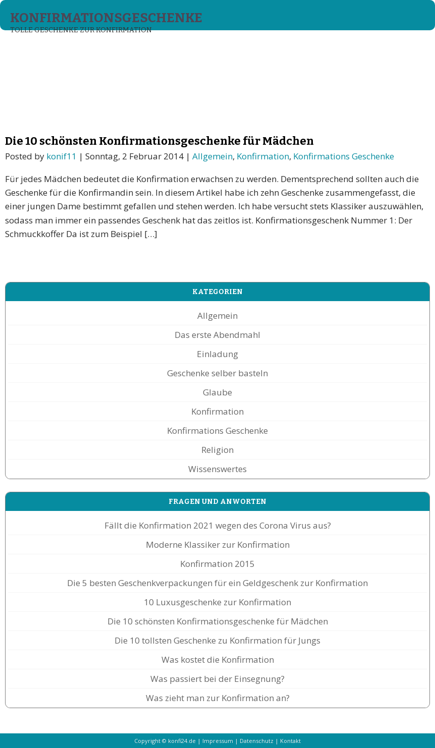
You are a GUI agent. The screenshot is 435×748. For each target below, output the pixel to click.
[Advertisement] (183, 96)
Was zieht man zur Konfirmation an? (218, 698)
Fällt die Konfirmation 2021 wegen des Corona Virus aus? (217, 525)
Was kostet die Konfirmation (217, 659)
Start (24, 48)
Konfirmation (263, 156)
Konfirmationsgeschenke (106, 18)
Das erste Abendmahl (217, 334)
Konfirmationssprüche (213, 48)
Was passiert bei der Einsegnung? (217, 678)
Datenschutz (257, 740)
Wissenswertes (217, 469)
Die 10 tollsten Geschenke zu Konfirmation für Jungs (217, 640)
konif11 (61, 156)
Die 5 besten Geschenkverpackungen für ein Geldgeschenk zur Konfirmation (217, 583)
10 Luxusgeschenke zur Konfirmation (217, 602)
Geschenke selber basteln (217, 373)
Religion (217, 449)
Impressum (217, 740)
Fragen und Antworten (322, 48)
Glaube (217, 392)
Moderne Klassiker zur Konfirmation (218, 544)
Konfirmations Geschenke (100, 48)
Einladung (217, 354)
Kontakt (290, 740)
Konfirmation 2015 (217, 563)
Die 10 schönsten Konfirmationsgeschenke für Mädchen (159, 141)
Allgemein (212, 156)
